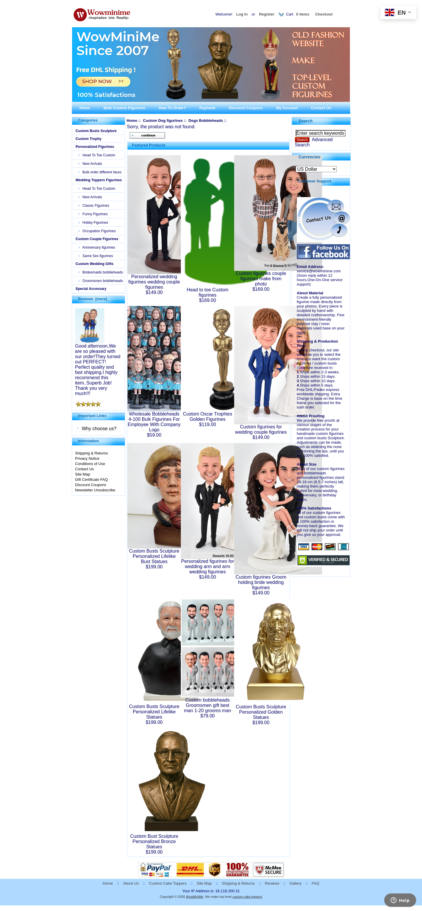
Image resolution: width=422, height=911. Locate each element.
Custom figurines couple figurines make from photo (261, 278)
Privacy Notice (87, 458)
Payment (207, 108)
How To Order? (172, 108)
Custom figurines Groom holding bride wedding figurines (261, 582)
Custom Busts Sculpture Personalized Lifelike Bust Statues (154, 556)
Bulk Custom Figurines (124, 108)
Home (84, 108)
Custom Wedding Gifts (94, 264)
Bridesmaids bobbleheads (101, 272)
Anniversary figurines (97, 247)
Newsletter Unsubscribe (95, 490)
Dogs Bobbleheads (205, 120)
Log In (242, 14)
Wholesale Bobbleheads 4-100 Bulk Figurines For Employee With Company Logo (154, 421)
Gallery (296, 883)
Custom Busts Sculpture (96, 131)
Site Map (82, 474)
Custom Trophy (88, 139)
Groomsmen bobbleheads (101, 281)
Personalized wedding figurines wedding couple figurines (154, 282)
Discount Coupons (246, 108)
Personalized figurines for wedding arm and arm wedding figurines (207, 566)
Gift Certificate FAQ (91, 479)
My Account (286, 108)
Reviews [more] (92, 299)
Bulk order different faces (100, 172)
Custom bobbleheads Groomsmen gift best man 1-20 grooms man (207, 705)
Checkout (323, 14)
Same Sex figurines (96, 256)
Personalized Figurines (95, 147)
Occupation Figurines (97, 231)
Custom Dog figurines (163, 120)
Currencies (310, 156)
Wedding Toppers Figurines (99, 180)
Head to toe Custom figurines (207, 292)
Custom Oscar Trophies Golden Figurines (207, 416)
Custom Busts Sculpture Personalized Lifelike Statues (154, 711)
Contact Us (321, 108)
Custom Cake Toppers (167, 883)
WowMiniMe (194, 896)
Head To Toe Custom (97, 155)
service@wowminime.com (319, 271)
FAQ (315, 883)
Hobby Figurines (93, 223)
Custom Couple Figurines (97, 239)
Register (266, 14)
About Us (131, 883)
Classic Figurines (94, 206)
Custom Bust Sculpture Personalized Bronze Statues (154, 841)
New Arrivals (90, 164)
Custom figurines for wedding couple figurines (261, 429)
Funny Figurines (93, 214)
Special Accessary (91, 289)
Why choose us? (99, 428)
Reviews (272, 883)
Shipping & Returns (91, 453)
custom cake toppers (247, 896)
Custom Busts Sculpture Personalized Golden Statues (261, 712)
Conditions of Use (90, 464)
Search (306, 121)
